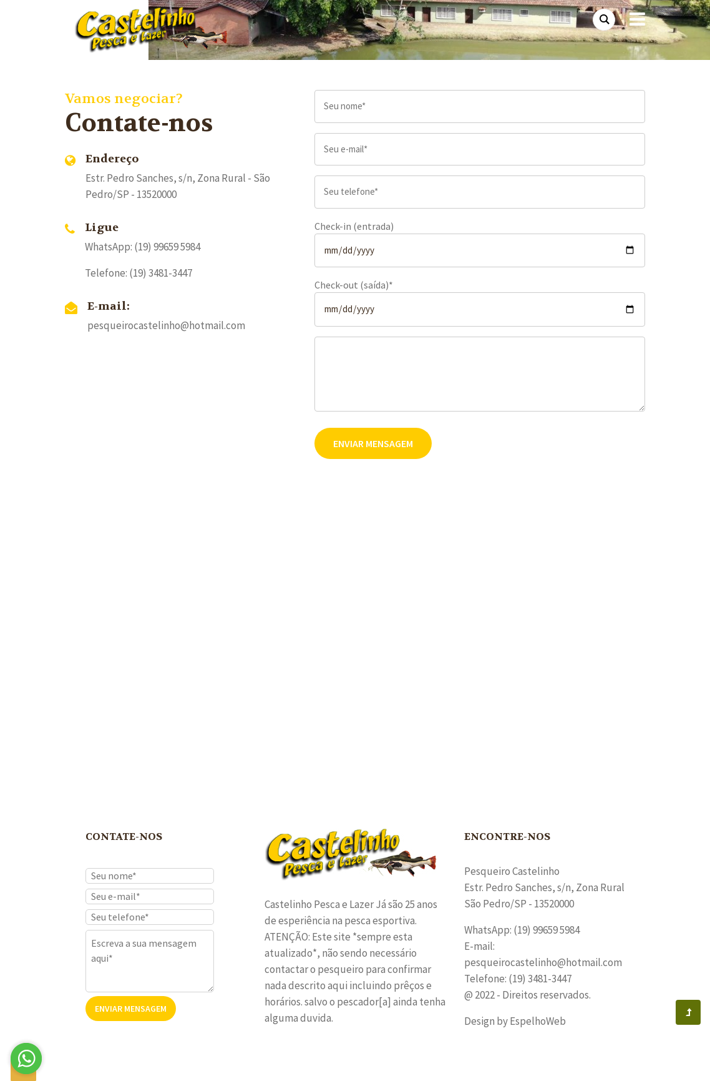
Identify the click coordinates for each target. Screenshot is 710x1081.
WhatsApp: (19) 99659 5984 (142, 247)
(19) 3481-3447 (160, 273)
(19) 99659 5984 (546, 930)
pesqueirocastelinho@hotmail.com (166, 325)
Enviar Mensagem (373, 443)
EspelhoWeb (538, 1021)
